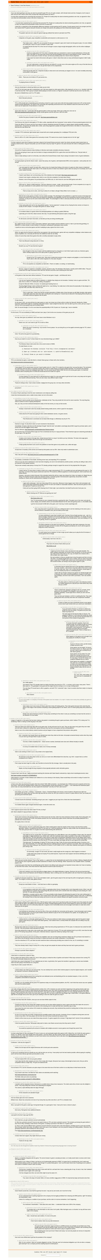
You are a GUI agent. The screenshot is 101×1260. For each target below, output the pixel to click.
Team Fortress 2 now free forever (20, 5)
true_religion (14, 392)
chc (20, 244)
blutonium (17, 454)
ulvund (16, 726)
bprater (12, 720)
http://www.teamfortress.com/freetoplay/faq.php (30, 1132)
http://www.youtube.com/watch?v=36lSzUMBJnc (27, 1080)
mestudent (21, 36)
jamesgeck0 (41, 524)
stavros (20, 444)
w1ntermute (18, 21)
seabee (16, 1058)
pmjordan (21, 203)
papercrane (29, 1209)
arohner (17, 926)
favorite (36, 7)
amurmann (13, 988)
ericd (20, 768)
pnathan (21, 278)
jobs (42, 2)
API (47, 1253)
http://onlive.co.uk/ (51, 547)
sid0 (20, 884)
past (24, 2)
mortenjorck (18, 816)
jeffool (24, 482)
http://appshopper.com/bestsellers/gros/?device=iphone (39, 431)
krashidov (17, 230)
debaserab (25, 682)
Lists (44, 1253)
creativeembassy (43, 515)
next (26, 11)
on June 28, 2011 (28, 209)
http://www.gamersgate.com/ (69, 175)
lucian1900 (21, 209)
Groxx (12, 1097)
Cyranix (20, 115)
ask (35, 2)
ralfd (16, 222)
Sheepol (13, 1150)
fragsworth (21, 1169)
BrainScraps (14, 1114)
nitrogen (21, 918)
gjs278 (20, 699)
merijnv (24, 889)
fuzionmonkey (14, 955)
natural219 (21, 80)
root (35, 31)
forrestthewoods (22, 267)
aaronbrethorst (14, 809)
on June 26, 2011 (29, 262)
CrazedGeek (22, 31)
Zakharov (17, 449)
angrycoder (17, 763)
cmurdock (17, 1135)
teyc (12, 1067)
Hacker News (15, 2)
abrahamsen (22, 194)
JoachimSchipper (19, 159)
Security (50, 1253)
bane (16, 148)
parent (31, 21)
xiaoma (16, 298)
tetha (20, 165)
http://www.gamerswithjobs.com (49, 117)
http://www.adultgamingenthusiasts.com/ (25, 112)
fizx (16, 950)
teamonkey (41, 532)
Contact (65, 1253)
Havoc (20, 182)
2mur (16, 109)
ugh (20, 1242)
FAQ (41, 1253)
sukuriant (17, 1190)
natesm (12, 999)
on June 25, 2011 (28, 203)
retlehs (12, 359)
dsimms (68, 622)
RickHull (33, 497)
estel (24, 69)
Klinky (20, 75)
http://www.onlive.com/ (37, 499)
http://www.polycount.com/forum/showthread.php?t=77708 (43, 456)
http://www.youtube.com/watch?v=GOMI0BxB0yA (24, 777)
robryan (17, 945)
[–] (27, 11)
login (90, 2)
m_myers (21, 173)
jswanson (17, 1119)
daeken (20, 826)
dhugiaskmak (18, 1072)
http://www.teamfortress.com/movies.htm (25, 1076)
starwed (28, 51)
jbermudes (13, 1182)
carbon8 (17, 101)
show (38, 2)
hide (30, 7)
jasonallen (17, 877)
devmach (13, 783)
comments (30, 2)
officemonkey (30, 255)
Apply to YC (59, 1253)
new (21, 2)
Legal (54, 1253)
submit (46, 2)
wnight (20, 1195)
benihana (17, 135)
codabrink (13, 1104)
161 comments (41, 7)
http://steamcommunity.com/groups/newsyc (22, 363)
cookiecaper (18, 7)
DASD (20, 871)
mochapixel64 (22, 756)
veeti (16, 751)
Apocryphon (18, 130)
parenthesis (13, 1145)
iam (24, 262)
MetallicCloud (18, 85)
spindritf (25, 741)
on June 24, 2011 (25, 7)
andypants (21, 1092)
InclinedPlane (22, 376)
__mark (20, 408)
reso (16, 332)
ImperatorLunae (18, 273)
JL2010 (20, 413)
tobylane (13, 1052)
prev (41, 36)
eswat (16, 120)
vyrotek (16, 1047)
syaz (16, 799)
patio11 (12, 140)
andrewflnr (17, 315)
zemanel (17, 387)
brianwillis (13, 11)
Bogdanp (21, 342)
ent (23, 249)
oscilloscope (18, 1083)
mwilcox (17, 901)
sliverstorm (17, 459)
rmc (20, 217)
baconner (13, 1042)
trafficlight (21, 96)
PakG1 (20, 239)
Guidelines (36, 1253)
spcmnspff (17, 1004)
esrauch (17, 1157)
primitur (17, 337)
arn (15, 423)
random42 (17, 1109)
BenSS (20, 437)
